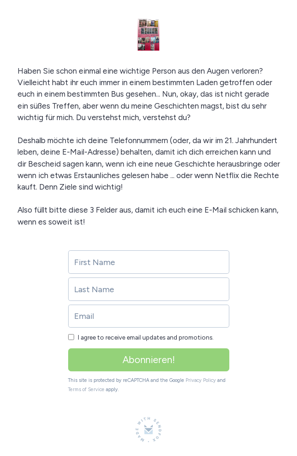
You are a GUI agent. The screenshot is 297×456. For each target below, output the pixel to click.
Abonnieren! (148, 359)
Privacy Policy (201, 380)
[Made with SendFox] (148, 429)
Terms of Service (86, 390)
